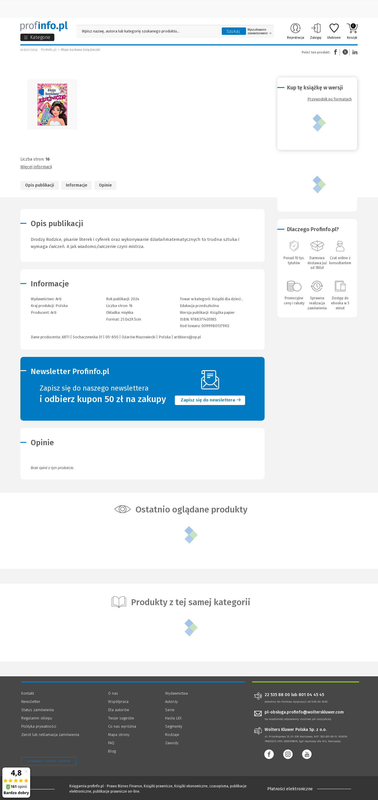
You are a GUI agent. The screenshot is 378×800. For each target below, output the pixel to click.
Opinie (105, 185)
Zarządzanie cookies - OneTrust (49, 761)
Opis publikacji (39, 185)
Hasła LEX (173, 718)
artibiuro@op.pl (187, 337)
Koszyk (352, 31)
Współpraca (118, 701)
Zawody (171, 743)
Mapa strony (118, 734)
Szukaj (233, 31)
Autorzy (171, 701)
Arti (53, 312)
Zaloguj (315, 31)
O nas (113, 693)
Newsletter (30, 701)
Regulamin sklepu (36, 718)
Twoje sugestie (121, 718)
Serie (170, 710)
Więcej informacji (36, 166)
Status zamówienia (37, 710)
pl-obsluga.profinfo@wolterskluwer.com (304, 712)
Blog (112, 751)
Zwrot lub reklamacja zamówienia (50, 734)
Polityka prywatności (38, 726)
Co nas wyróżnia (122, 726)
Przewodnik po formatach (329, 99)
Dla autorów (118, 710)
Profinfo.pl (48, 50)
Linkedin (354, 52)
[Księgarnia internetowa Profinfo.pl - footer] (38, 788)
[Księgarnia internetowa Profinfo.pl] (44, 26)
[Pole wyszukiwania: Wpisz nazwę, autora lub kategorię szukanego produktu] (147, 31)
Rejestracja (295, 31)
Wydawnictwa (176, 693)
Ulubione (334, 31)
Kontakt (27, 693)
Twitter (345, 52)
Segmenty (173, 726)
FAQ (111, 743)
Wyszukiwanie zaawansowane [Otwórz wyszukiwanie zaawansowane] (259, 31)
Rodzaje (172, 734)
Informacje (76, 185)
